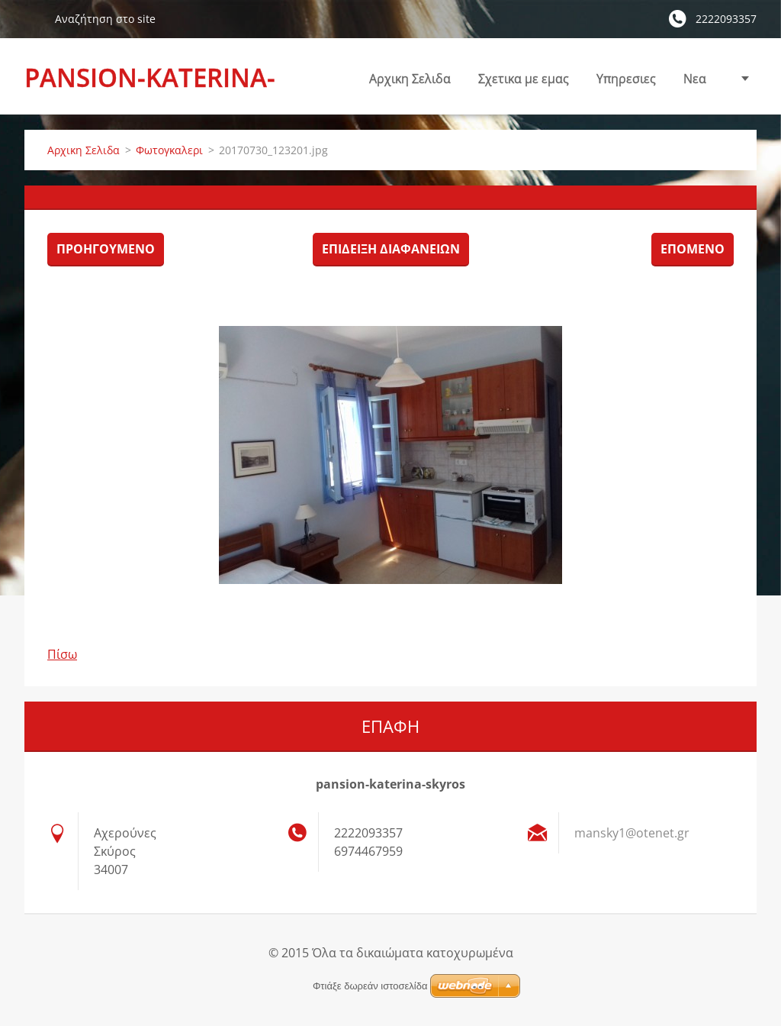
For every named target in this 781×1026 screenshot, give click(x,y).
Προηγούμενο (105, 248)
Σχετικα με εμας (523, 82)
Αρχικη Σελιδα (410, 78)
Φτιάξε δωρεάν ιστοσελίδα (370, 986)
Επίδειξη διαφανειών (391, 248)
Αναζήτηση (33, 18)
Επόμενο (692, 248)
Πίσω (62, 654)
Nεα (694, 78)
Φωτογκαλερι (169, 150)
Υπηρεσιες (626, 82)
